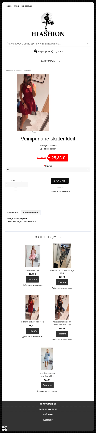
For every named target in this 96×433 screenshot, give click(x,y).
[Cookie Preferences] (4, 428)
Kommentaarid (30, 212)
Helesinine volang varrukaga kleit (47, 374)
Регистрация (26, 6)
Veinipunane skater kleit (23, 70)
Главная (8, 70)
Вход (16, 6)
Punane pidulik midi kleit (32, 322)
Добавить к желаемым (60, 191)
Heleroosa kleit (32, 270)
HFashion (51, 149)
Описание (12, 212)
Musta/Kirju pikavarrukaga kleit (62, 271)
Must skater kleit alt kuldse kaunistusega (61, 323)
